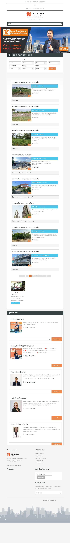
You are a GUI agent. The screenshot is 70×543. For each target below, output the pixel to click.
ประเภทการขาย (52, 60)
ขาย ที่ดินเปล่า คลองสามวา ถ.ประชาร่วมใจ (25, 82)
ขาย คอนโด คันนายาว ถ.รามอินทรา (23, 203)
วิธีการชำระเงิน (39, 460)
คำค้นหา (11, 60)
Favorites (28, 8)
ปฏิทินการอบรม (39, 456)
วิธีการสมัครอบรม (40, 463)
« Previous (22, 275)
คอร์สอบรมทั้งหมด (40, 453)
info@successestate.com (39, 1)
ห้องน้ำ (37, 65)
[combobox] (28, 62)
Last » (49, 275)
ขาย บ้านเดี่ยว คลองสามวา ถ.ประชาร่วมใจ (25, 179)
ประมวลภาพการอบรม (41, 458)
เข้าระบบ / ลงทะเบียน (38, 8)
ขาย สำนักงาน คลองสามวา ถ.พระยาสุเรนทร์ (25, 251)
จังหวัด (24, 60)
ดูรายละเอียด (35, 93)
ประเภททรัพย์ (12, 65)
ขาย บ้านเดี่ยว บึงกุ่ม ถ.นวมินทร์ (21, 155)
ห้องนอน (24, 65)
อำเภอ (36, 60)
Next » (43, 275)
